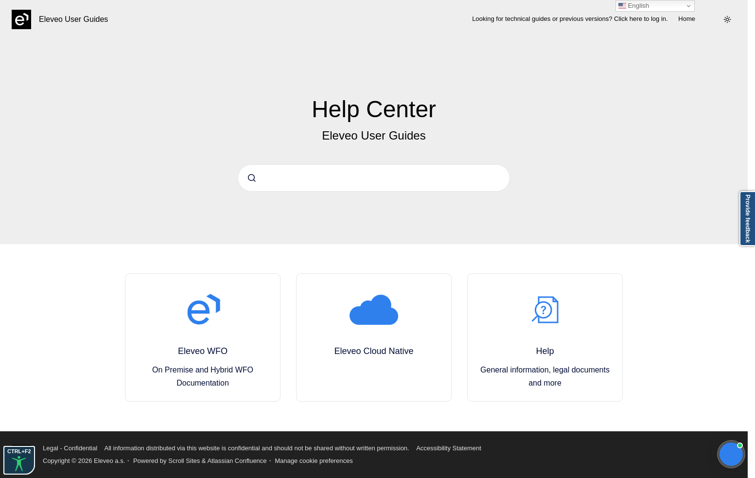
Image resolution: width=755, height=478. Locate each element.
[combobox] (373, 178)
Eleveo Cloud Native (373, 351)
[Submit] (252, 178)
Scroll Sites (184, 460)
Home (686, 18)
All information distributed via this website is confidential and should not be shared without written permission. (256, 448)
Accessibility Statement (448, 448)
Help (545, 351)
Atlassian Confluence (236, 460)
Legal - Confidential (70, 448)
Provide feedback (747, 219)
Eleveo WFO (203, 351)
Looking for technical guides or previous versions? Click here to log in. (570, 18)
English (633, 6)
